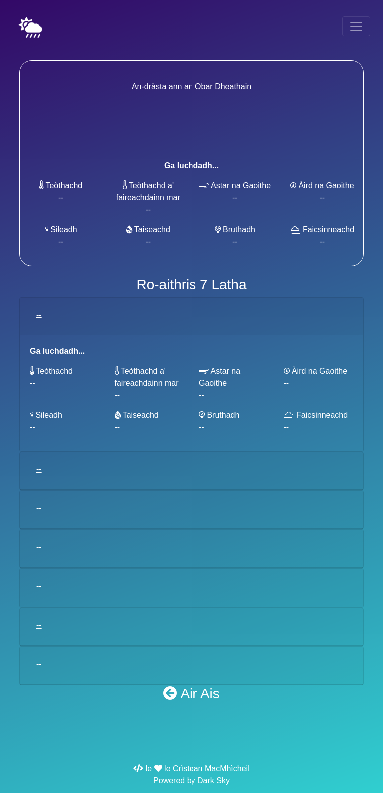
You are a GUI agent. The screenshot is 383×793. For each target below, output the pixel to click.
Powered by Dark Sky (191, 780)
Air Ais (191, 693)
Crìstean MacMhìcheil (211, 768)
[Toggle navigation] (356, 26)
